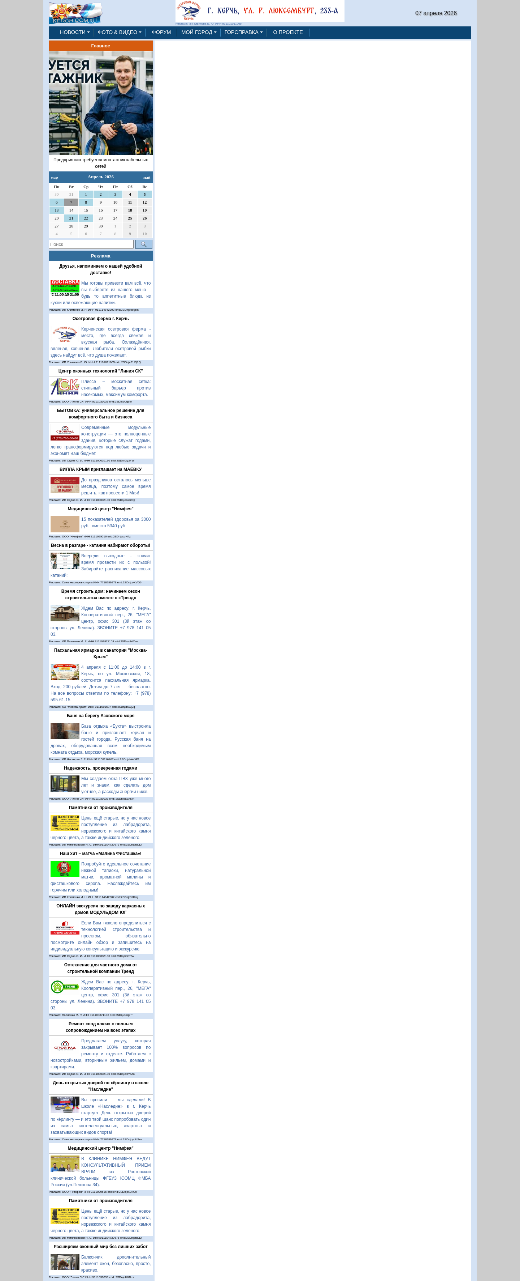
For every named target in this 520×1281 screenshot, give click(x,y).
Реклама (100, 256)
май (147, 177)
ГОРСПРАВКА (242, 32)
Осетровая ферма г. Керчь (101, 318)
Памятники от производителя (101, 807)
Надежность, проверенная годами (100, 768)
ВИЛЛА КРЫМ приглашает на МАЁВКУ (101, 469)
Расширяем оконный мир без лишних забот (101, 1246)
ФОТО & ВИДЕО (118, 32)
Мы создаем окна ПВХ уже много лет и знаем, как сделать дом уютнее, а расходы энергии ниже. (116, 785)
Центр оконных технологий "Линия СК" (100, 371)
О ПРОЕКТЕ (288, 32)
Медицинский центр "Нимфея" (101, 508)
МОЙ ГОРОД (196, 32)
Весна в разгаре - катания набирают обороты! (100, 545)
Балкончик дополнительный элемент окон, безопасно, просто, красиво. (116, 1264)
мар (54, 177)
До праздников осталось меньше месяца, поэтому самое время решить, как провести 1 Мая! (116, 486)
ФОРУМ (161, 32)
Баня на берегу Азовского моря (101, 715)
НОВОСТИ (73, 32)
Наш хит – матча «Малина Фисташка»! (101, 853)
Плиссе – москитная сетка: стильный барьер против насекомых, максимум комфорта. (116, 388)
